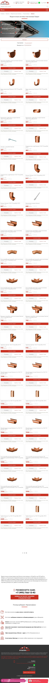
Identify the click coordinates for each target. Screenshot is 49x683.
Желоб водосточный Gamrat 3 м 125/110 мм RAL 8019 (11, 428)
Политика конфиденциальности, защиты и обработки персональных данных (15, 656)
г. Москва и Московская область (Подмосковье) (25, 663)
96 (30, 45)
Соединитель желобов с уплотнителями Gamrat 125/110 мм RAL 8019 (36, 231)
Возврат (2, 657)
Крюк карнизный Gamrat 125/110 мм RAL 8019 (36, 89)
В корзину (6, 71)
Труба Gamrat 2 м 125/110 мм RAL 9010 (36, 400)
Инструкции (22, 657)
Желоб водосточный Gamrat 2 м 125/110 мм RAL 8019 (11, 373)
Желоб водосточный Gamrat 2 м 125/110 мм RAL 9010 (36, 373)
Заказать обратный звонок (29, 672)
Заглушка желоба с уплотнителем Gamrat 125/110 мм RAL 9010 (11, 61)
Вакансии (36, 657)
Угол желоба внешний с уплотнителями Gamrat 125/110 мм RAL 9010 (36, 288)
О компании (45, 656)
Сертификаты (16, 657)
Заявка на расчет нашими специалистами (24, 597)
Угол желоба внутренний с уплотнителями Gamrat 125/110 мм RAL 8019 (37, 259)
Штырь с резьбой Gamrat (7, 146)
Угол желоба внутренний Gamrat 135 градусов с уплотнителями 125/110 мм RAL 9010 (37, 458)
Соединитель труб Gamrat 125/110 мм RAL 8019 (12, 175)
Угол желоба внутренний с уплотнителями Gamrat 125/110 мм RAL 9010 (12, 259)
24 (26, 45)
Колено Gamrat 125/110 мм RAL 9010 (10, 203)
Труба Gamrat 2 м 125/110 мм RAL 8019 (11, 400)
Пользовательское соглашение (36, 656)
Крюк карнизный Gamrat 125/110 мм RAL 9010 (11, 89)
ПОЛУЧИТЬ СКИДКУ (12, 68)
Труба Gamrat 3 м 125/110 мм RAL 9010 (36, 516)
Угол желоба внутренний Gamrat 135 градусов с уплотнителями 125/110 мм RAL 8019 (12, 458)
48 (28, 45)
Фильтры (24, 39)
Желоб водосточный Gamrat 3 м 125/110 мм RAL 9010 (36, 428)
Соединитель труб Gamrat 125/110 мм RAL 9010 (37, 147)
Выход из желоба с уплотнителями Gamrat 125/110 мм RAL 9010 (37, 317)
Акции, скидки (7, 657)
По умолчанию (28, 43)
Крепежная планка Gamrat (33, 203)
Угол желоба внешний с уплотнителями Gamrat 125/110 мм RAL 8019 (11, 288)
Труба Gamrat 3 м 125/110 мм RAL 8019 (11, 516)
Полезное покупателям (29, 657)
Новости (12, 657)
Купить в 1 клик (17, 71)
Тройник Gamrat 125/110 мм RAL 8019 (11, 344)
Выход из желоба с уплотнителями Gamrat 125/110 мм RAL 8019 (12, 317)
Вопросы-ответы (41, 657)
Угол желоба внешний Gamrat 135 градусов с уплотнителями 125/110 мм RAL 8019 (37, 487)
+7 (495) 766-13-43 (33, 2)
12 (24, 45)
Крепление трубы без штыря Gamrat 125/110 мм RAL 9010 (10, 118)
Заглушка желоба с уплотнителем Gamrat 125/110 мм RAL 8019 (37, 61)
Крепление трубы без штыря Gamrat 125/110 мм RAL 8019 (35, 118)
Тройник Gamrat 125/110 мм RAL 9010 (36, 344)
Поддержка (16, 658)
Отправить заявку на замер (9, 658)
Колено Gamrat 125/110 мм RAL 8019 (35, 175)
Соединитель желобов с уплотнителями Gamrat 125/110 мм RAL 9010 (11, 231)
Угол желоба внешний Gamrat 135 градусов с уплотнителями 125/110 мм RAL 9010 (12, 487)
